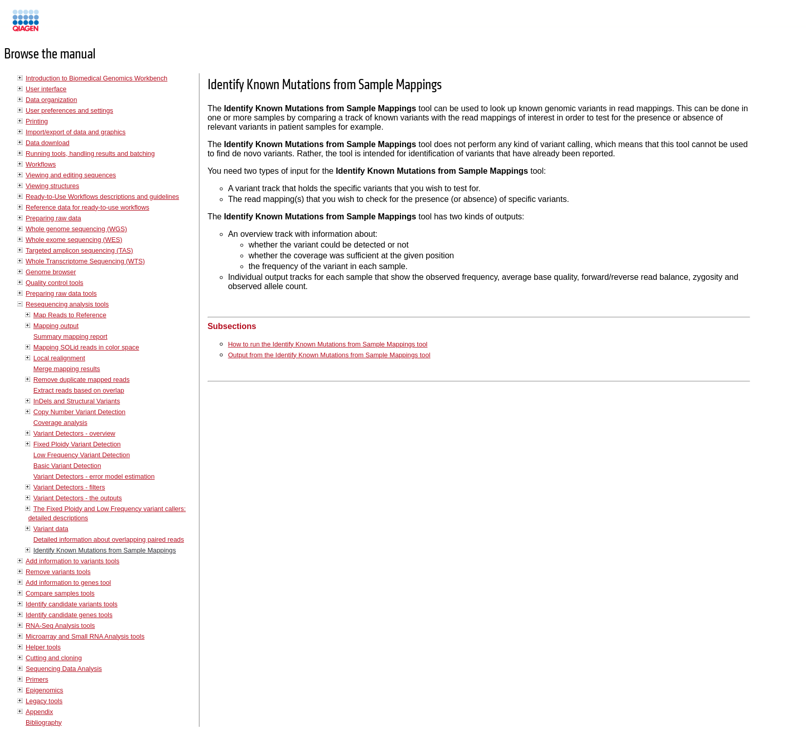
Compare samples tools (60, 593)
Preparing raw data (53, 218)
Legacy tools (44, 701)
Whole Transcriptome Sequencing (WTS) (85, 261)
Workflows (41, 164)
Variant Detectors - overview (74, 433)
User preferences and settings (69, 110)
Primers (37, 679)
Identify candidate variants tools (71, 604)
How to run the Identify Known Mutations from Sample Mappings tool (328, 344)
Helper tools (43, 647)
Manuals (53, 24)
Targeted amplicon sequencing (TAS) (79, 250)
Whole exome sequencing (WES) (74, 239)
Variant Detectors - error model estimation (94, 476)
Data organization (51, 100)
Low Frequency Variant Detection (81, 455)
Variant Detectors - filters (69, 487)
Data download (47, 143)
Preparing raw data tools (61, 293)
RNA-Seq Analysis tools (60, 625)
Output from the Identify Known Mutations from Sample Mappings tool (329, 355)
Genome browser (51, 272)
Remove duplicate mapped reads (81, 379)
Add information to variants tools (72, 561)
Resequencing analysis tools (67, 304)
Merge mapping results (66, 369)
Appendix (39, 712)
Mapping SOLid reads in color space (86, 347)
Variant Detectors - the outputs (77, 498)
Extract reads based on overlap (78, 390)
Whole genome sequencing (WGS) (76, 229)
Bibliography (44, 722)
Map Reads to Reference (69, 315)
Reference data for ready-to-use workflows (87, 207)
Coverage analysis (60, 422)
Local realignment (59, 358)
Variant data (50, 529)
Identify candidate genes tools (69, 615)
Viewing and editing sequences (71, 175)
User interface (46, 89)
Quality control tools (54, 283)
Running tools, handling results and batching (90, 153)
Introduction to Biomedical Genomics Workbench (96, 78)
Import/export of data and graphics (76, 132)
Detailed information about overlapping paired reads (108, 539)
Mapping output (55, 326)
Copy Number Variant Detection (79, 412)
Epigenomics (44, 690)
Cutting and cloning (54, 658)
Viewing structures (52, 186)
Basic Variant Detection (67, 465)
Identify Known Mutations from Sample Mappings (104, 550)
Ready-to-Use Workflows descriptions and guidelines (102, 196)
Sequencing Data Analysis (64, 668)
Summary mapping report (70, 336)
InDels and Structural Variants (76, 401)
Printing (37, 121)
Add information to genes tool (68, 582)
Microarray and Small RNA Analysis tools (85, 636)
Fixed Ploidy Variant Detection (76, 444)
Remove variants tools (58, 572)
